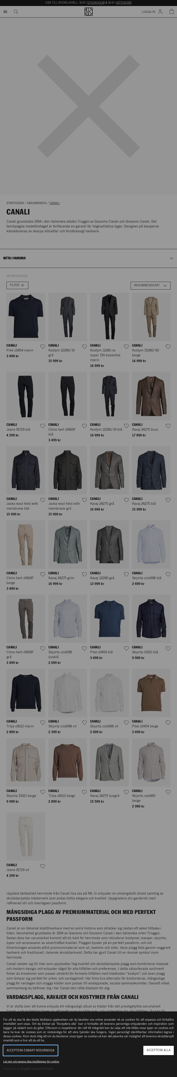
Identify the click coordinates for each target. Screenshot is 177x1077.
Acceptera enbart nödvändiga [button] (30, 1050)
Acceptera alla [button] (159, 1050)
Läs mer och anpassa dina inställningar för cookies (31, 1061)
